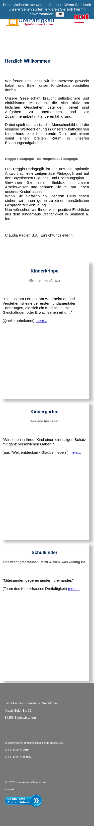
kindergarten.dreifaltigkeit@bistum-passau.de (35, 742)
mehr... (41, 320)
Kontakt (9, 789)
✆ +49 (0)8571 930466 (18, 756)
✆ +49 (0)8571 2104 (17, 749)
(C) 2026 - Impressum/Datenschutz (26, 782)
